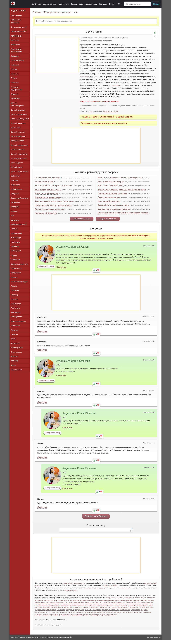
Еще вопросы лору (82, 219)
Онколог (14, 255)
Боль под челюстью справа (48, 190)
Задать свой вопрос (108, 219)
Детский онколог (17, 141)
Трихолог (14, 334)
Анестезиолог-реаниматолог (16, 50)
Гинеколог (15, 82)
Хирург (13, 365)
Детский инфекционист (20, 119)
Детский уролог (17, 163)
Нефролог (15, 246)
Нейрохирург (16, 238)
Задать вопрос (49, 4)
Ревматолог (15, 308)
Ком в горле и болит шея (46, 193)
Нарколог (14, 229)
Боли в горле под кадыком (47, 178)
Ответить (61, 267)
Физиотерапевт (17, 348)
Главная (37, 12)
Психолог (14, 299)
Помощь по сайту (39, 637)
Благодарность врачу (46, 266)
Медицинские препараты (16, 21)
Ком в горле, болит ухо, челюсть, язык (53, 205)
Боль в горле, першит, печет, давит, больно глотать (122, 190)
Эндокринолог (16, 370)
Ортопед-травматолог (19, 264)
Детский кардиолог (18, 123)
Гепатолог (15, 74)
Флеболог (14, 356)
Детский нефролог (18, 136)
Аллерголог (15, 44)
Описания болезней (19, 27)
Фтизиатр (14, 361)
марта (106, 111)
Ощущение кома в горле (109, 197)
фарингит (116, 85)
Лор (76, 12)
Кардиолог (15, 194)
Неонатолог (15, 242)
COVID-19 (15, 40)
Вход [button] (111, 4)
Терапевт (14, 330)
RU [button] (118, 4)
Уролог (13, 339)
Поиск (156, 4)
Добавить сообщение (96, 516)
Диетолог (14, 180)
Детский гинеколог (18, 110)
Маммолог (15, 220)
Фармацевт (15, 343)
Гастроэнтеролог (17, 60)
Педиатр (14, 277)
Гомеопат (14, 94)
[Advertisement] (57, 54)
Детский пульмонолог (19, 154)
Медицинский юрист (19, 224)
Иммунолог (15, 185)
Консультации (16, 15)
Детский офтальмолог (19, 145)
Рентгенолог (16, 312)
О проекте (29, 637)
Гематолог (15, 65)
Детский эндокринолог (19, 171)
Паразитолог (16, 273)
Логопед (14, 211)
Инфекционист (17, 189)
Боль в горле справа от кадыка (112, 193)
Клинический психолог (19, 198)
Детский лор (16, 128)
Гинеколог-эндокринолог (16, 88)
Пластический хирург (19, 282)
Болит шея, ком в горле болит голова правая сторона (123, 213)
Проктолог (15, 290)
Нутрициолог (16, 251)
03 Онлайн (36, 4)
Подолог (14, 286)
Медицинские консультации (57, 12)
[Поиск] (137, 4)
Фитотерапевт (16, 352)
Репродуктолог (16, 317)
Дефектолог (15, 176)
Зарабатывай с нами (88, 4)
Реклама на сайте (153, 637)
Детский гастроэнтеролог (17, 104)
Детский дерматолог (19, 114)
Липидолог (15, 207)
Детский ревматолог (19, 158)
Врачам (73, 4)
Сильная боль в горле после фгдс (114, 209)
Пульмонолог (16, 304)
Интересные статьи (18, 31)
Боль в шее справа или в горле (49, 209)
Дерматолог (15, 98)
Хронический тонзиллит (109, 201)
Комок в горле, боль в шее (47, 197)
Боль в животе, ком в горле (111, 182)
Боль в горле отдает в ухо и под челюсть (54, 186)
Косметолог (15, 202)
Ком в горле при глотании (110, 186)
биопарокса (84, 77)
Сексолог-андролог (18, 321)
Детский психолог (18, 149)
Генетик (14, 69)
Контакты (103, 4)
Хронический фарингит (46, 213)
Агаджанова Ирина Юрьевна (73, 246)
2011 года (114, 111)
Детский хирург (17, 167)
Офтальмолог (16, 268)
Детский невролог (18, 132)
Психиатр (14, 295)
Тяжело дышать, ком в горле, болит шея (54, 201)
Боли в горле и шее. (44, 182)
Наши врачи (63, 4)
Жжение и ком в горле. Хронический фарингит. (120, 178)
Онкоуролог (15, 259)
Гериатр (14, 78)
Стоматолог (15, 326)
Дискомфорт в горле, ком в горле (113, 205)
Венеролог (15, 56)
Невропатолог (16, 233)
